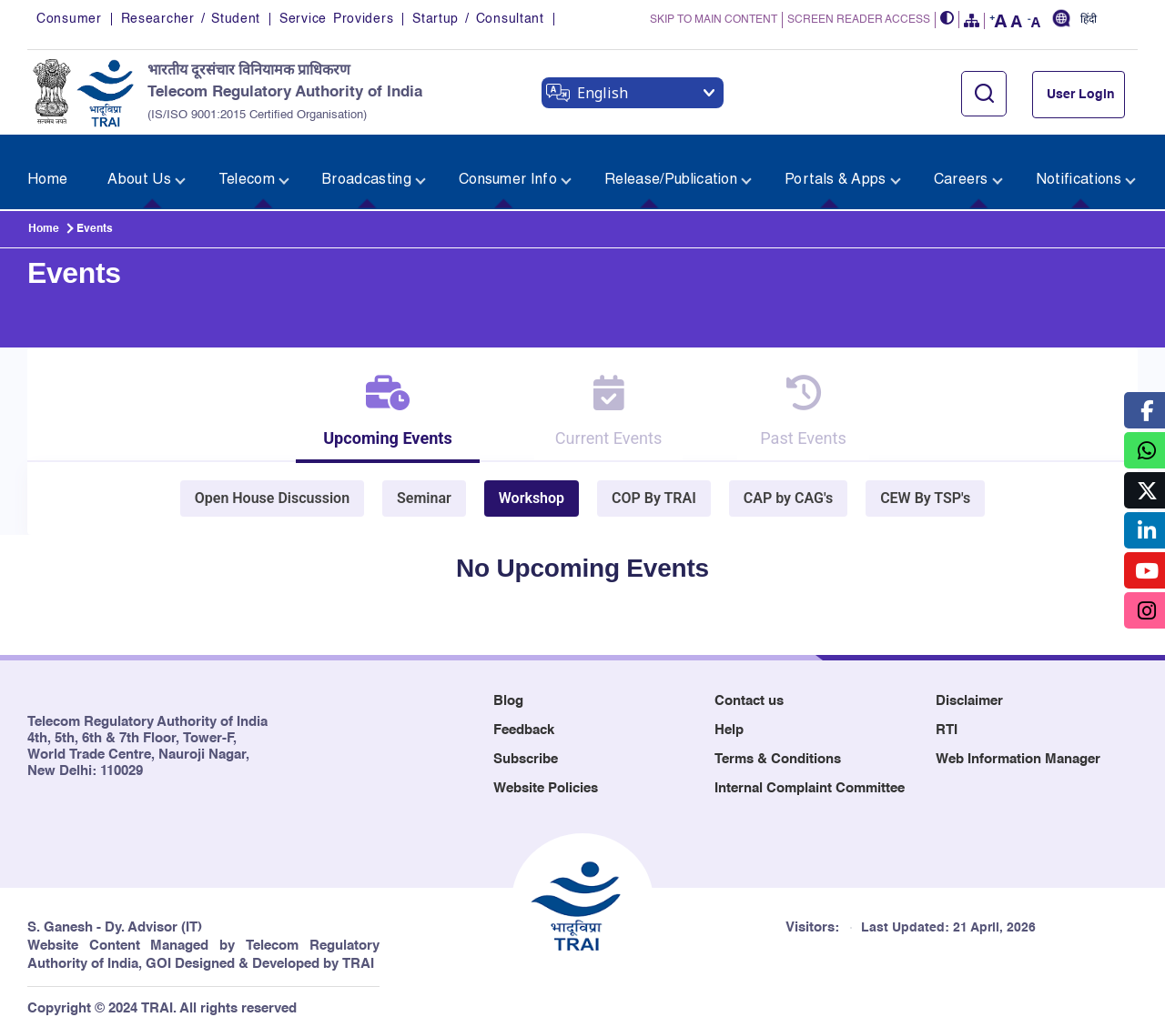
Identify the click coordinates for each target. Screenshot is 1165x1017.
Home (43, 205)
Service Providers (336, 20)
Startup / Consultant (477, 20)
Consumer (69, 20)
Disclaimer (969, 685)
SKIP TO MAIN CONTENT (713, 20)
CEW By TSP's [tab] (925, 482)
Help (729, 714)
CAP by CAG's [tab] (788, 482)
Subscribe (525, 743)
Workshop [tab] (531, 482)
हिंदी (1088, 20)
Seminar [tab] (424, 482)
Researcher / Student (190, 20)
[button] (947, 20)
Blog (508, 685)
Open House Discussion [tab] (272, 482)
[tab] (372, 398)
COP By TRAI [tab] (654, 482)
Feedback (523, 714)
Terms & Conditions (777, 743)
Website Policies (545, 773)
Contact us (749, 685)
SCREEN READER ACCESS (858, 20)
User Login (1081, 95)
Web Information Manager (1018, 743)
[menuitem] (51, 161)
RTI (946, 714)
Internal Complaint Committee (809, 773)
